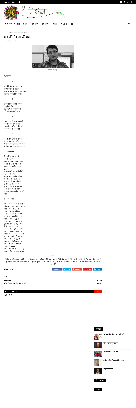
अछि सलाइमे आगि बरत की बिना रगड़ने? (112, 64)
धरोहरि (19, 23)
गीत (117, 136)
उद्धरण (123, 140)
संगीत (101, 144)
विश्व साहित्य (96, 136)
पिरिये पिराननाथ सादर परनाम (108, 47)
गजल (111, 136)
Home (8, 32)
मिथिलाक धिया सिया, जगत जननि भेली (111, 39)
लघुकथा (102, 140)
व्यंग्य (109, 140)
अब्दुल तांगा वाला (106, 73)
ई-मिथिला (31, 401)
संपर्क (20, 2)
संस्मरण (116, 144)
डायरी (122, 136)
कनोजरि (27, 23)
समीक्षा (56, 23)
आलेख (122, 133)
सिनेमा (94, 140)
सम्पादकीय (124, 144)
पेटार (74, 23)
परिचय (15, 2)
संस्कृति (108, 144)
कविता (13, 32)
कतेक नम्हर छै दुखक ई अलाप (109, 56)
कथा (101, 133)
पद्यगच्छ (37, 23)
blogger (83, 292)
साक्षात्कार (116, 140)
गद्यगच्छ (47, 23)
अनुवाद (66, 23)
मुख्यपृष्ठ (8, 2)
